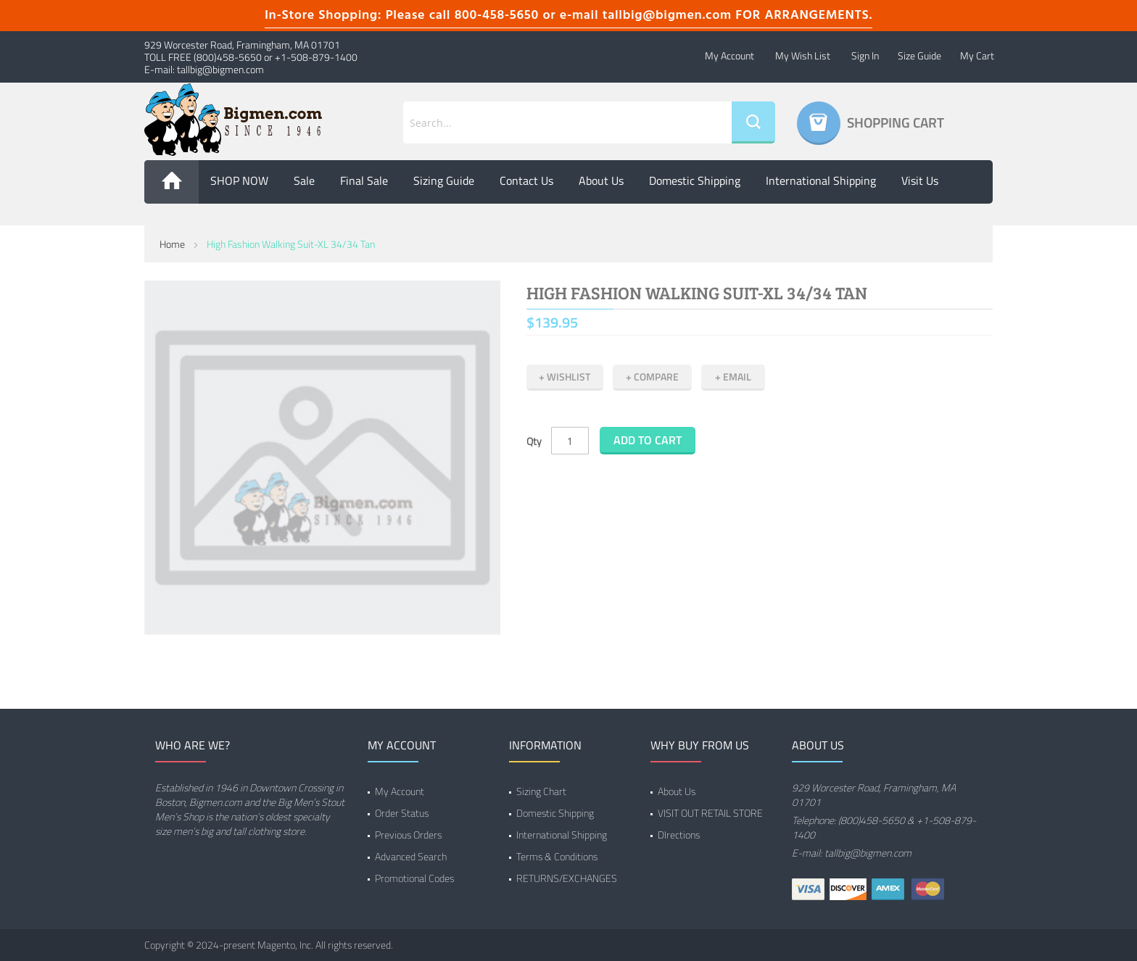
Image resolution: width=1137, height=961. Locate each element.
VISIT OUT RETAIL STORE (710, 812)
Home (172, 243)
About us (601, 180)
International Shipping (821, 180)
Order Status (402, 812)
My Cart (977, 55)
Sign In (865, 55)
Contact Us (526, 180)
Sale (304, 180)
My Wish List (802, 55)
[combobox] (567, 122)
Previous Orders (408, 834)
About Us (676, 791)
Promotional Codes (414, 878)
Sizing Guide (443, 180)
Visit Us (919, 180)
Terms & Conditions (557, 856)
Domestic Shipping (694, 180)
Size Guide (919, 55)
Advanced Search (411, 856)
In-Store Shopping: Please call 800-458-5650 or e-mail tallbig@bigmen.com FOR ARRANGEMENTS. (568, 15)
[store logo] (242, 119)
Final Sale (364, 180)
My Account (729, 55)
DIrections (679, 834)
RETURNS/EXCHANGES (566, 878)
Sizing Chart (541, 791)
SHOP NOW (239, 180)
